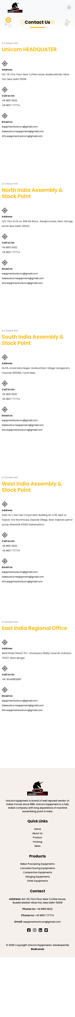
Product (37, 837)
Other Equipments (37, 880)
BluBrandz (37, 949)
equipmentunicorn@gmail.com (20, 126)
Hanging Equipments (37, 876)
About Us (37, 833)
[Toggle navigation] (69, 7)
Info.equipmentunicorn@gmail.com (22, 136)
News (38, 846)
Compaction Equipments (37, 872)
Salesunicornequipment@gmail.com (23, 131)
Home (37, 829)
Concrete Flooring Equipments (37, 868)
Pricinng (37, 841)
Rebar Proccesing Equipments (37, 863)
